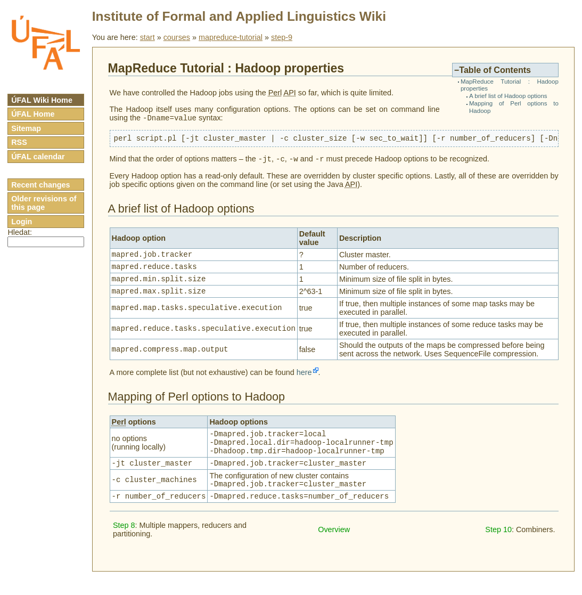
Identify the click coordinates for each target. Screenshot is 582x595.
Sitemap (26, 128)
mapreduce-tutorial (231, 37)
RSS (19, 142)
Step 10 (498, 549)
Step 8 (124, 545)
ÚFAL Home (32, 114)
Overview (334, 549)
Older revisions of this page (43, 202)
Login (21, 221)
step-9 (281, 37)
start (147, 37)
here (304, 382)
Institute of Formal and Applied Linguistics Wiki (239, 16)
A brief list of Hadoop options (508, 96)
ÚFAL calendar (38, 156)
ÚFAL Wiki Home (41, 100)
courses (176, 37)
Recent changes (40, 185)
